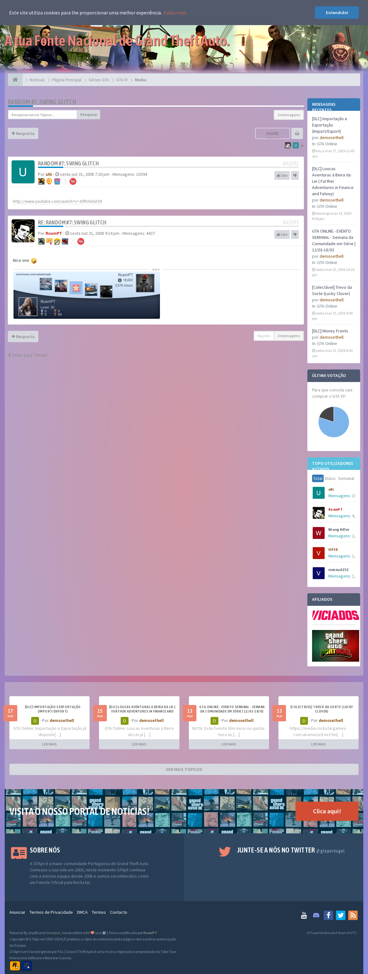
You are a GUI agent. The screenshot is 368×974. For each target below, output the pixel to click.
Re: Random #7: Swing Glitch (72, 222)
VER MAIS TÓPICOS (184, 769)
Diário (330, 478)
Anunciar (17, 912)
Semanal (346, 478)
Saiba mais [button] (175, 12)
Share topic (272, 136)
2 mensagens (288, 114)
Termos (99, 912)
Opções (264, 335)
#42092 (291, 163)
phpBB (33, 932)
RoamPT (335, 509)
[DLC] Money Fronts (330, 331)
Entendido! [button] (337, 12)
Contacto (118, 912)
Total (317, 478)
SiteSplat (53, 932)
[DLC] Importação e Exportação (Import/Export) (329, 125)
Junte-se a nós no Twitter (290, 850)
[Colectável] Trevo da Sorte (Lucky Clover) (321, 709)
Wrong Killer (338, 529)
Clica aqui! (327, 811)
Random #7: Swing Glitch (42, 101)
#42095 (291, 222)
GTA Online (327, 144)
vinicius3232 (338, 570)
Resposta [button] (23, 133)
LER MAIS (49, 744)
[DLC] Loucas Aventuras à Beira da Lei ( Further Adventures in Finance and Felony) (333, 181)
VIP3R (333, 549)
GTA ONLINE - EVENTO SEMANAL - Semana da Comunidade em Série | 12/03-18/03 (232, 709)
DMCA (82, 912)
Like (282, 175)
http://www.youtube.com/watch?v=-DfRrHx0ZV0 (57, 201)
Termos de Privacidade (51, 912)
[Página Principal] (15, 79)
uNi (331, 489)
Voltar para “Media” (28, 355)
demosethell (331, 137)
